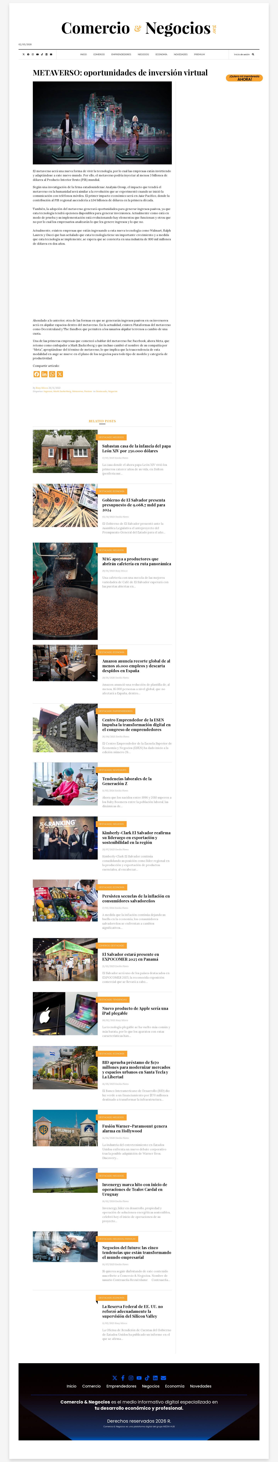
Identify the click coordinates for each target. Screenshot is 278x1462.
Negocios (143, 54)
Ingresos (48, 391)
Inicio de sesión (242, 54)
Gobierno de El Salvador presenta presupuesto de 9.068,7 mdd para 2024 (133, 504)
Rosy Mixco (42, 387)
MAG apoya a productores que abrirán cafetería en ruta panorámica (136, 561)
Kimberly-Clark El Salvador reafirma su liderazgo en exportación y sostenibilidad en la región (136, 837)
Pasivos (88, 391)
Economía (161, 54)
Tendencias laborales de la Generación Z (127, 781)
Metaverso (77, 391)
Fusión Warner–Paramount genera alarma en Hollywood (134, 1128)
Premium (199, 54)
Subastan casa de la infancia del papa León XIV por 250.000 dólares (136, 448)
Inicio (83, 54)
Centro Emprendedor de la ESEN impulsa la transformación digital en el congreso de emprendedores (136, 724)
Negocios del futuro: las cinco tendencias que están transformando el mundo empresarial (136, 1252)
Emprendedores (121, 54)
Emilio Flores (121, 457)
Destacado (101, 391)
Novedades (180, 54)
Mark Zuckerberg (62, 391)
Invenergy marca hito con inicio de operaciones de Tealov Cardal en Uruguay (134, 1189)
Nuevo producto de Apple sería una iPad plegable (135, 1011)
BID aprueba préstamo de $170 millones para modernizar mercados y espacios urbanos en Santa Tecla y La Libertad (136, 1069)
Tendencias (120, 999)
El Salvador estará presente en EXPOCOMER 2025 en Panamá (130, 957)
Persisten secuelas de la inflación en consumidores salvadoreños (136, 898)
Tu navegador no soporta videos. (102, 283)
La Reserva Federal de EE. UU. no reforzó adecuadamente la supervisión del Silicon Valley (132, 1311)
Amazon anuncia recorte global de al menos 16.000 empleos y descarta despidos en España (136, 665)
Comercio (99, 54)
